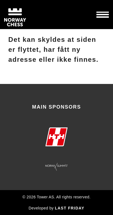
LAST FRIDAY (69, 208)
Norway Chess (25, 14)
